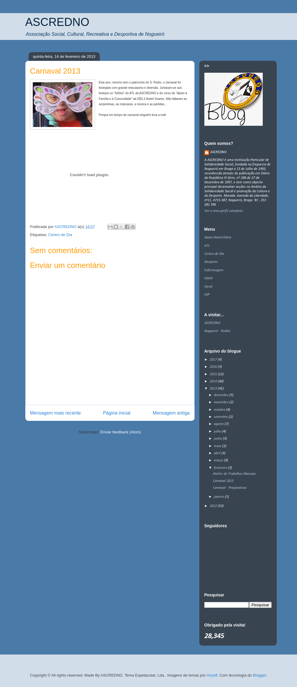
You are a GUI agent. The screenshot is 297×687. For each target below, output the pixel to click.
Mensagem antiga (171, 412)
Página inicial (116, 412)
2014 (214, 381)
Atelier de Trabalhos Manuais (234, 474)
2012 (214, 506)
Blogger (259, 675)
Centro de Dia (60, 234)
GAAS (208, 278)
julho (218, 431)
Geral (208, 287)
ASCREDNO (57, 22)
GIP (206, 295)
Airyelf (212, 675)
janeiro (219, 497)
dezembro (221, 395)
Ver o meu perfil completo (223, 211)
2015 (214, 374)
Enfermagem (213, 270)
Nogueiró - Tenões (217, 331)
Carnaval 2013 (223, 481)
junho (218, 439)
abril (217, 453)
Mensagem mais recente (55, 412)
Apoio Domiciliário (217, 237)
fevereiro (221, 468)
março (219, 460)
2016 (214, 367)
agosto (219, 424)
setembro (221, 417)
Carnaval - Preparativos (230, 488)
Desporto (210, 262)
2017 (214, 360)
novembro (221, 402)
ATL (207, 246)
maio (218, 446)
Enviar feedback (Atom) (120, 432)
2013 (214, 388)
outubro (220, 410)
